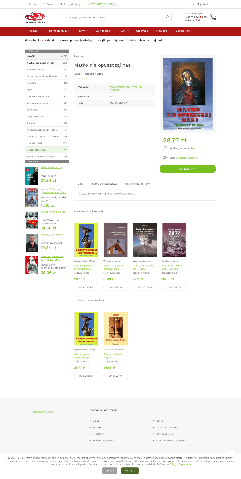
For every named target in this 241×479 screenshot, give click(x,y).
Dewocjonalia (58, 31)
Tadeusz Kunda (93, 74)
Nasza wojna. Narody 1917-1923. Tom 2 (52, 259)
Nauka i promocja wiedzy (76, 41)
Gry (123, 31)
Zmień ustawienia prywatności (171, 440)
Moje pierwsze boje (51, 168)
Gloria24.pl (32, 41)
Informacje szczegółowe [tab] (104, 184)
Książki (33, 31)
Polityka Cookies (164, 434)
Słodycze (142, 31)
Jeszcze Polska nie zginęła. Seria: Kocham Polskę (53, 193)
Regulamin (98, 434)
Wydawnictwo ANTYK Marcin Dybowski (126, 89)
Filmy (81, 31)
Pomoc (159, 421)
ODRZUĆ (110, 470)
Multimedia (102, 31)
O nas (96, 421)
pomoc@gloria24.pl (43, 411)
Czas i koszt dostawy (167, 427)
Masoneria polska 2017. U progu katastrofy (172, 269)
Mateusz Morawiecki (52, 235)
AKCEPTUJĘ (130, 470)
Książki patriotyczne (111, 41)
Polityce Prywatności (181, 464)
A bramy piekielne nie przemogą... (84, 267)
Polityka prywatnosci (103, 440)
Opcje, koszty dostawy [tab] (137, 184)
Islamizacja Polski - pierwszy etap (113, 267)
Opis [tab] (80, 184)
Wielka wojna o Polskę (53, 212)
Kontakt (97, 427)
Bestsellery (183, 31)
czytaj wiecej (81, 79)
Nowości (162, 31)
